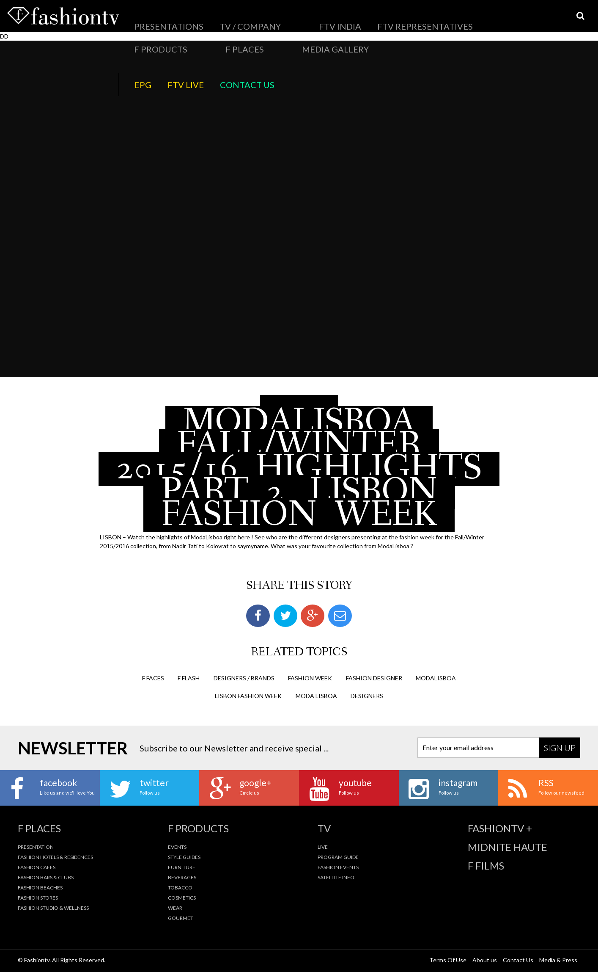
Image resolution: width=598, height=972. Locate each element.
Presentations (152, 19)
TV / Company (204, 19)
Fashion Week (310, 678)
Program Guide (338, 857)
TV (324, 828)
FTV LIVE (520, 19)
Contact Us (559, 19)
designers (367, 695)
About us (484, 960)
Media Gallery (440, 19)
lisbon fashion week (248, 695)
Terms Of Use (447, 960)
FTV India (247, 19)
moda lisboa (316, 695)
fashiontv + (500, 828)
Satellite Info (336, 877)
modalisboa (436, 678)
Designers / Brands (244, 678)
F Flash (189, 678)
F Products (358, 19)
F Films (486, 866)
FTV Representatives (301, 19)
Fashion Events (338, 867)
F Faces (153, 678)
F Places (397, 19)
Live (323, 847)
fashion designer (374, 678)
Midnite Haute (507, 847)
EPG (492, 19)
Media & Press (558, 960)
